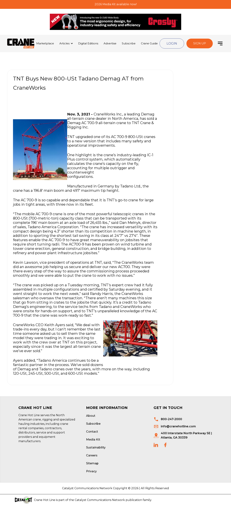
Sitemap (92, 463)
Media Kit (93, 439)
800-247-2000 (171, 419)
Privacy (91, 471)
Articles (64, 43)
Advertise (110, 43)
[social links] (156, 445)
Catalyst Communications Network (100, 500)
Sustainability (96, 447)
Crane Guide (149, 43)
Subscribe (129, 43)
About (90, 415)
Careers (91, 455)
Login (172, 43)
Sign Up (199, 43)
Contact (92, 431)
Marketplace (45, 43)
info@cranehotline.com (178, 426)
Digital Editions (88, 43)
